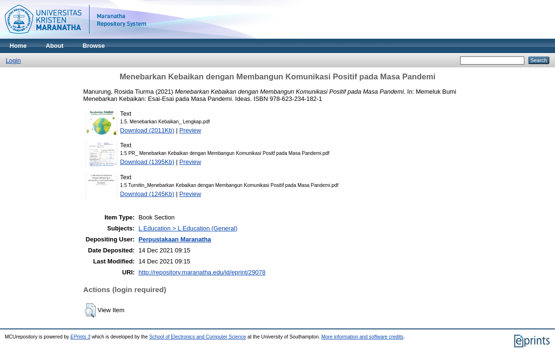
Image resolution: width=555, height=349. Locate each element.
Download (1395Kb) (147, 161)
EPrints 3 (80, 336)
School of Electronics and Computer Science (198, 336)
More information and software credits (362, 336)
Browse (94, 45)
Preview (190, 130)
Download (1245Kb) (147, 193)
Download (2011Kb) (147, 130)
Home (18, 45)
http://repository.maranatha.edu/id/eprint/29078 (201, 272)
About (55, 45)
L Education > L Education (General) (187, 228)
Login (13, 60)
